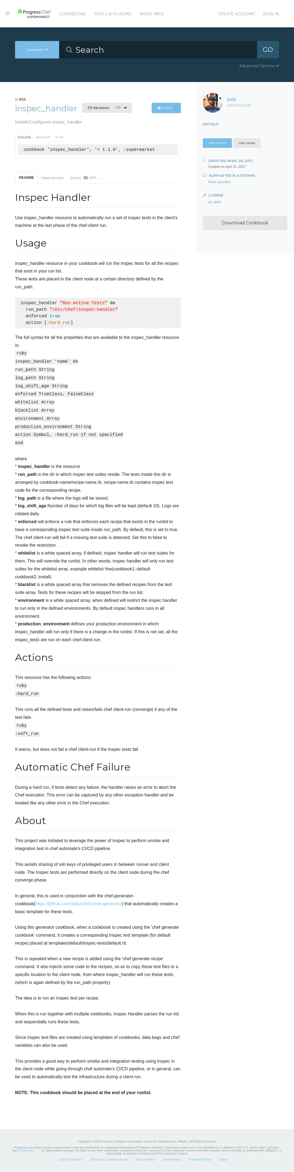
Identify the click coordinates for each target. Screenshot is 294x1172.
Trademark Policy (200, 1159)
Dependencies (52, 178)
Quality (83, 177)
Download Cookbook (245, 222)
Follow (167, 108)
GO (268, 50)
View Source (217, 143)
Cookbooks (72, 13)
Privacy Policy (145, 1159)
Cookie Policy (171, 1159)
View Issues (246, 143)
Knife (59, 137)
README (26, 177)
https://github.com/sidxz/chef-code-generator (78, 903)
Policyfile (24, 137)
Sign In (271, 13)
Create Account (236, 13)
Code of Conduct (70, 1159)
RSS (20, 99)
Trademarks (26, 1150)
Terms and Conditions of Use (109, 1159)
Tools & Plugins (112, 13)
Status (223, 1159)
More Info (152, 13)
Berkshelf (43, 137)
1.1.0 (104, 108)
